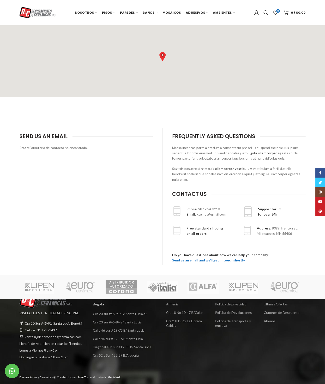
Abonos (270, 321)
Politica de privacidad (231, 304)
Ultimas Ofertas (276, 304)
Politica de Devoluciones (233, 312)
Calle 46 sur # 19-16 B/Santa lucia (118, 339)
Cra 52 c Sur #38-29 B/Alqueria (116, 355)
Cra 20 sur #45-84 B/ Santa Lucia (117, 322)
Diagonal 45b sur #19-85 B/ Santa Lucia (122, 347)
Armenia (172, 304)
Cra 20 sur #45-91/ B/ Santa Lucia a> (120, 314)
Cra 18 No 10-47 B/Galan (184, 312)
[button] (162, 56)
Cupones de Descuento (282, 312)
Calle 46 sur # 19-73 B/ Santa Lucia (118, 330)
